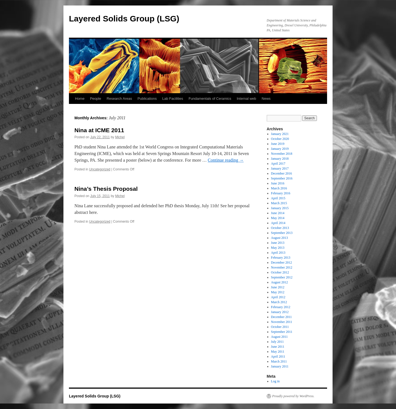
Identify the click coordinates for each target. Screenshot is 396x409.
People (95, 98)
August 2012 (279, 282)
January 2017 (280, 168)
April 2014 (278, 223)
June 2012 (278, 287)
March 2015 (279, 203)
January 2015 (280, 208)
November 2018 (281, 154)
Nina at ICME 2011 (99, 130)
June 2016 (278, 183)
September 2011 (281, 332)
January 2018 (280, 159)
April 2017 (278, 163)
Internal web (246, 98)
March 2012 (279, 302)
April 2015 (278, 198)
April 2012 (278, 297)
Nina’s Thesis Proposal (106, 189)
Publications (147, 98)
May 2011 (278, 351)
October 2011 (280, 327)
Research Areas (119, 98)
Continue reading (226, 160)
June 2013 (278, 243)
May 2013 (278, 248)
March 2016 (279, 188)
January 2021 (280, 134)
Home (80, 98)
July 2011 (277, 342)
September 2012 (281, 277)
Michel (120, 137)
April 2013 (278, 253)
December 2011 (281, 317)
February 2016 (280, 193)
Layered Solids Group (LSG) (124, 18)
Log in (275, 381)
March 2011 (279, 361)
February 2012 (280, 307)
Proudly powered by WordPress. (293, 396)
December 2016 (281, 173)
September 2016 (281, 178)
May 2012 (278, 292)
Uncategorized (99, 169)
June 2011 (278, 347)
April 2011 (278, 356)
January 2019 (280, 149)
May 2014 (278, 218)
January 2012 (280, 312)
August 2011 (279, 337)
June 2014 (278, 213)
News (266, 98)
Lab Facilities (172, 98)
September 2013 (281, 233)
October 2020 (280, 139)
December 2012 (281, 262)
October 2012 (280, 272)
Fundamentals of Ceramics (210, 98)
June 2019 (278, 144)
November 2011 (281, 322)
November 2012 (281, 267)
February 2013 (280, 257)
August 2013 (279, 238)
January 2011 (280, 366)
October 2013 (280, 228)
